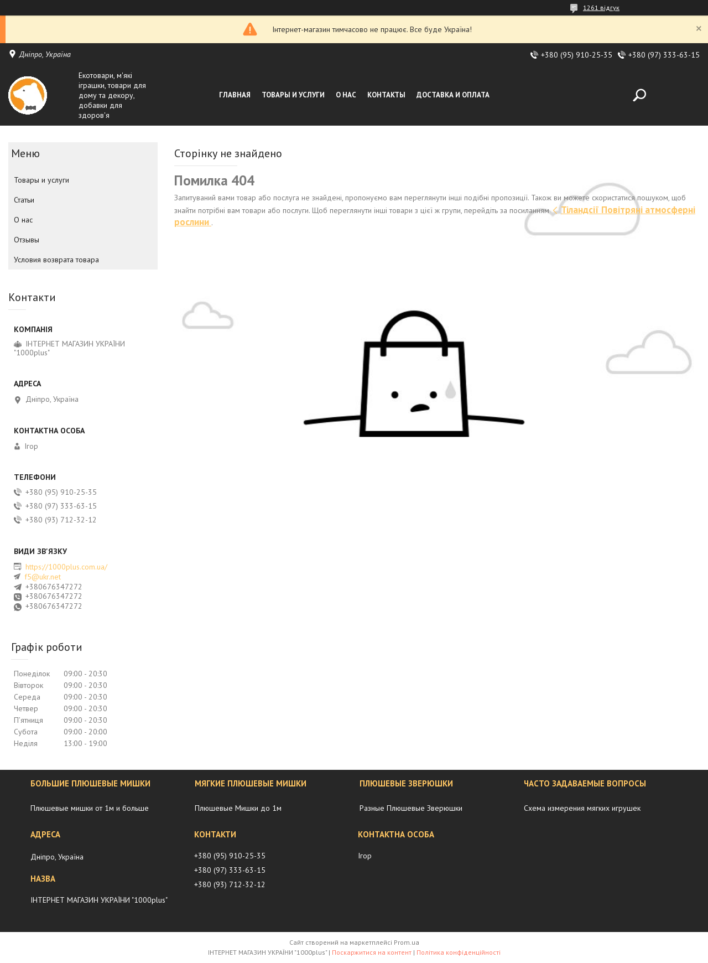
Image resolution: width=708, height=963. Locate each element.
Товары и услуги (293, 95)
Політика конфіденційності (459, 952)
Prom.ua (406, 942)
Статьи (24, 200)
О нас (346, 95)
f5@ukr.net (42, 576)
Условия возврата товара (56, 260)
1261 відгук (601, 7)
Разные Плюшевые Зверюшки (411, 808)
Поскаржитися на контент (372, 952)
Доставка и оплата (453, 95)
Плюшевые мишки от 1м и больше (89, 808)
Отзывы (26, 240)
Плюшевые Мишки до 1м (238, 808)
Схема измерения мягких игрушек (582, 808)
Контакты (386, 95)
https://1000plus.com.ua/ (66, 566)
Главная (235, 95)
